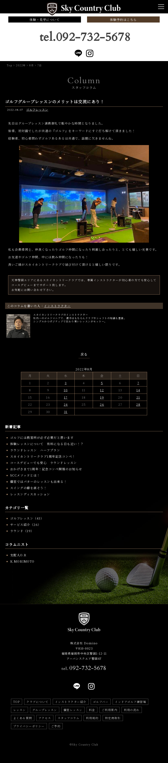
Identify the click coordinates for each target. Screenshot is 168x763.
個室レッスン (73, 710)
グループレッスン (44, 710)
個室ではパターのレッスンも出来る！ (38, 481)
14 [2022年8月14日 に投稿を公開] (138, 390)
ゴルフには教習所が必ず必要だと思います (42, 437)
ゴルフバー (101, 702)
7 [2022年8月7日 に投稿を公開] (138, 383)
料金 (92, 710)
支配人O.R (18, 555)
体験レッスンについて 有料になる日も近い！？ (47, 444)
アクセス (45, 718)
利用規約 (92, 718)
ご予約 (56, 726)
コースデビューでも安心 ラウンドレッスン (43, 463)
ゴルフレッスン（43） (27, 518)
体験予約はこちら (123, 19)
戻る (84, 354)
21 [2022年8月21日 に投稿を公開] (138, 397)
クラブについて (37, 702)
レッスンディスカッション (30, 494)
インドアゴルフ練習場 (130, 702)
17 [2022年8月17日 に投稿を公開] (66, 397)
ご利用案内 (109, 710)
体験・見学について (45, 19)
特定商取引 (113, 718)
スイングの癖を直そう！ (28, 488)
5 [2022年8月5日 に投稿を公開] (102, 383)
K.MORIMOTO (22, 561)
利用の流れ (132, 710)
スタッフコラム (69, 718)
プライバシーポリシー (29, 726)
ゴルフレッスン (37, 110)
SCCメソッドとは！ (25, 475)
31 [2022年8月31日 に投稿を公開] (66, 412)
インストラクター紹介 (70, 702)
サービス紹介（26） (25, 524)
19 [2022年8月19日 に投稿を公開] (102, 397)
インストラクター (57, 306)
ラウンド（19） (22, 531)
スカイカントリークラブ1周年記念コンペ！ (42, 456)
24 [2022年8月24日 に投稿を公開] (66, 404)
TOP (16, 702)
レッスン (19, 710)
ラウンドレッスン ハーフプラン (35, 450)
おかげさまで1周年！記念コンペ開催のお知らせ (46, 469)
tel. (84, 668)
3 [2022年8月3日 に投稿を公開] (66, 383)
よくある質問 (22, 718)
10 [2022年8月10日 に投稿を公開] (66, 390)
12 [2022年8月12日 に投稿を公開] (102, 390)
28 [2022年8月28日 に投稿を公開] (138, 404)
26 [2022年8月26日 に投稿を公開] (102, 404)
